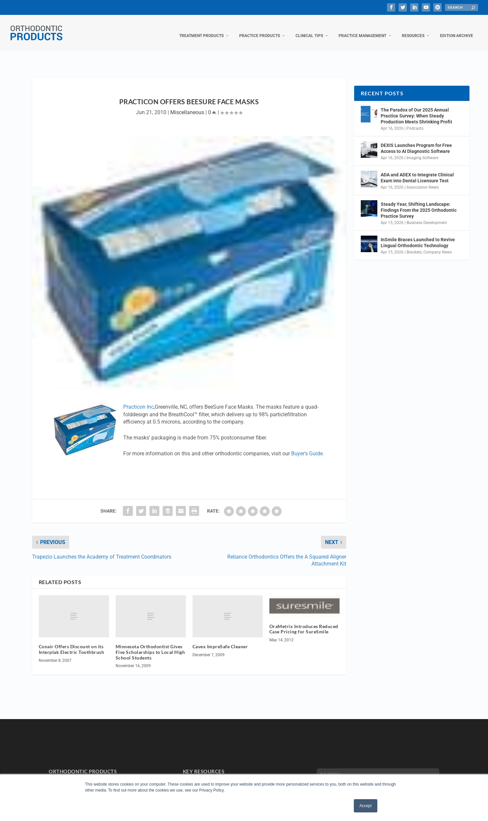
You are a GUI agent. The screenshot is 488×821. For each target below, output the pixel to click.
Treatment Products (201, 29)
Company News (437, 245)
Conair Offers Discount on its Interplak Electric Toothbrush (71, 642)
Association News (423, 180)
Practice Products (259, 29)
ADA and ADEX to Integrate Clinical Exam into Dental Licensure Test (417, 171)
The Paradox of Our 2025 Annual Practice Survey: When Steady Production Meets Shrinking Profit (416, 109)
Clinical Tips (309, 29)
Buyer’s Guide (307, 447)
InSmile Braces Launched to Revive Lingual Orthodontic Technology (418, 236)
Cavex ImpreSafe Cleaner (220, 640)
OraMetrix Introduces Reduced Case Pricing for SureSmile (303, 622)
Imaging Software (422, 151)
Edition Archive (456, 29)
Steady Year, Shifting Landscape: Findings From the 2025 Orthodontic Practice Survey (419, 203)
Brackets (414, 245)
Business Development (427, 216)
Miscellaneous (187, 106)
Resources (413, 29)
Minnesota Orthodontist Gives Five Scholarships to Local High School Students (150, 645)
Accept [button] (365, 805)
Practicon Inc (138, 400)
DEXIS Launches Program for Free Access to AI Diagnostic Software (416, 141)
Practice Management (362, 29)
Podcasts (415, 121)
